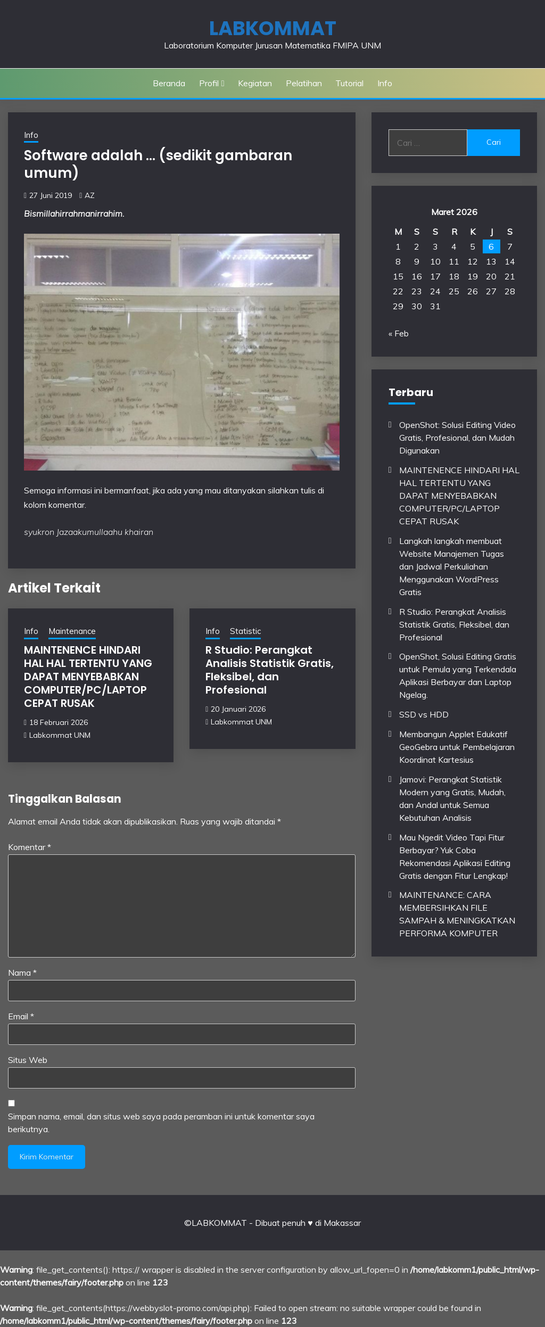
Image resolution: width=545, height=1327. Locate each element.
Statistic (245, 631)
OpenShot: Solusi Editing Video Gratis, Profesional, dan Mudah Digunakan (457, 437)
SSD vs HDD (424, 714)
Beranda (169, 83)
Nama (22, 972)
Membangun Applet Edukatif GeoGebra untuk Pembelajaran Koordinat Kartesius (457, 747)
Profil (209, 83)
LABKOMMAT (272, 28)
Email (21, 1016)
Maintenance (72, 631)
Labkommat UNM (59, 735)
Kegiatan (255, 83)
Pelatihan (304, 83)
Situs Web (27, 1059)
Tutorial (349, 83)
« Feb (399, 333)
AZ (90, 195)
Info (384, 83)
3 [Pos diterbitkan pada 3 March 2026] (435, 246)
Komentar (29, 847)
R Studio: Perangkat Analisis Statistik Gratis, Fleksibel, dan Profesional (269, 669)
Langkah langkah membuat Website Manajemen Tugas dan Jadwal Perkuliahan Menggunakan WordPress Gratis (451, 566)
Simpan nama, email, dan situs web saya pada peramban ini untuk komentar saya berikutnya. (161, 1122)
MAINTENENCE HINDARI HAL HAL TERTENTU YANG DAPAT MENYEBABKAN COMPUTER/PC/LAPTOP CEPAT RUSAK (88, 676)
